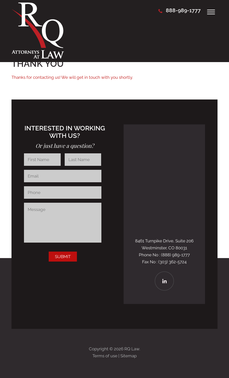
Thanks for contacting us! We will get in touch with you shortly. (72, 77)
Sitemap (128, 355)
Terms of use (104, 355)
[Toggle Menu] (211, 11)
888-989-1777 (183, 10)
